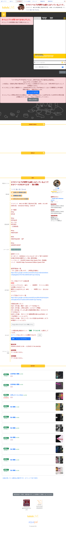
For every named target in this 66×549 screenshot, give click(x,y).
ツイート (62, 72)
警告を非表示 (33, 99)
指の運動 (12, 407)
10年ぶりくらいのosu (16, 395)
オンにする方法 (33, 92)
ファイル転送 (27, 1)
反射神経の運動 (14, 374)
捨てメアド (4, 1)
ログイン (13, 335)
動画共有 (50, 1)
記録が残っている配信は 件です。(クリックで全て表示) (20, 478)
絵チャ (11, 1)
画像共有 (42, 1)
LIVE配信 (19, 1)
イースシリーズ (16, 249)
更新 (39, 335)
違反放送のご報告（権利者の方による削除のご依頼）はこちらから (33, 494)
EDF (12, 439)
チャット (35, 1)
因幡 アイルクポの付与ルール (21, 338)
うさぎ (28, 10)
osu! (11, 376)
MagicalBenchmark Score (22, 324)
